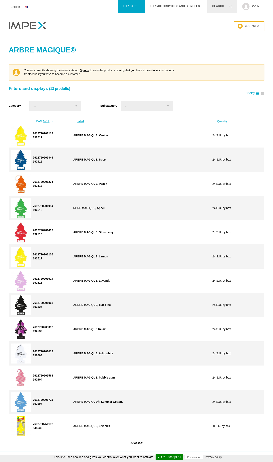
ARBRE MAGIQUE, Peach (90, 183)
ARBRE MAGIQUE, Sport (89, 159)
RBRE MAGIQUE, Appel (89, 208)
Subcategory (108, 105)
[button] (131, 6)
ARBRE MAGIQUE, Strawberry (93, 232)
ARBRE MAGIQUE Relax (89, 329)
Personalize (194, 457)
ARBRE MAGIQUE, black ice (92, 304)
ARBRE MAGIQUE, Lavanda (91, 280)
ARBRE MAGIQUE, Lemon (90, 256)
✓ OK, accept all (169, 457)
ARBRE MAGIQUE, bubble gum (94, 377)
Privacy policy (213, 457)
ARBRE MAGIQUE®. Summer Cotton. (98, 401)
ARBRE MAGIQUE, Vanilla (90, 135)
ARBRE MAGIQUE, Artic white (93, 353)
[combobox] (55, 106)
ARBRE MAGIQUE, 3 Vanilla (91, 426)
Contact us (249, 26)
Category (15, 105)
